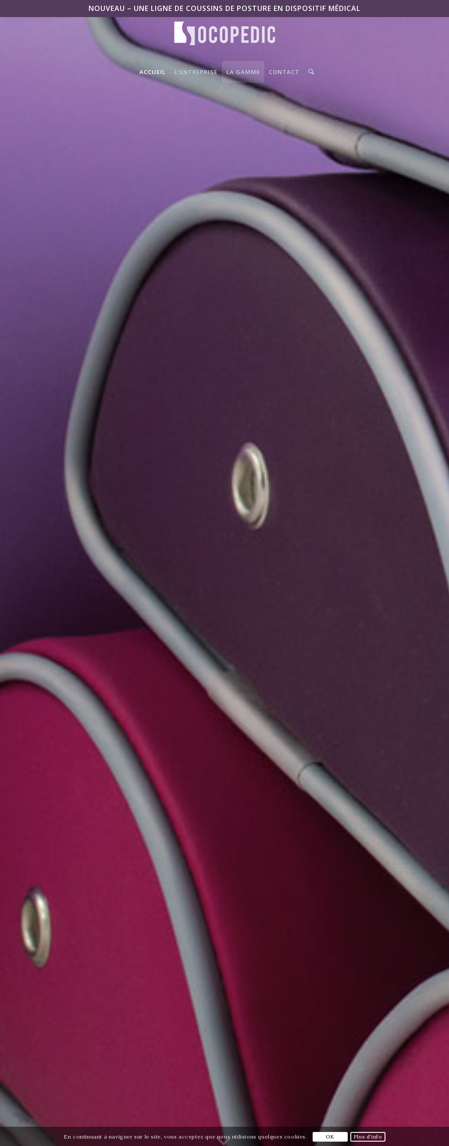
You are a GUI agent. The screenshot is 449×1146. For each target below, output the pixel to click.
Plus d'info (367, 1136)
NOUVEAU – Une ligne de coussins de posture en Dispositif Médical (224, 8)
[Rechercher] (309, 72)
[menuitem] (152, 72)
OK (330, 1136)
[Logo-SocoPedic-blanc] (224, 41)
